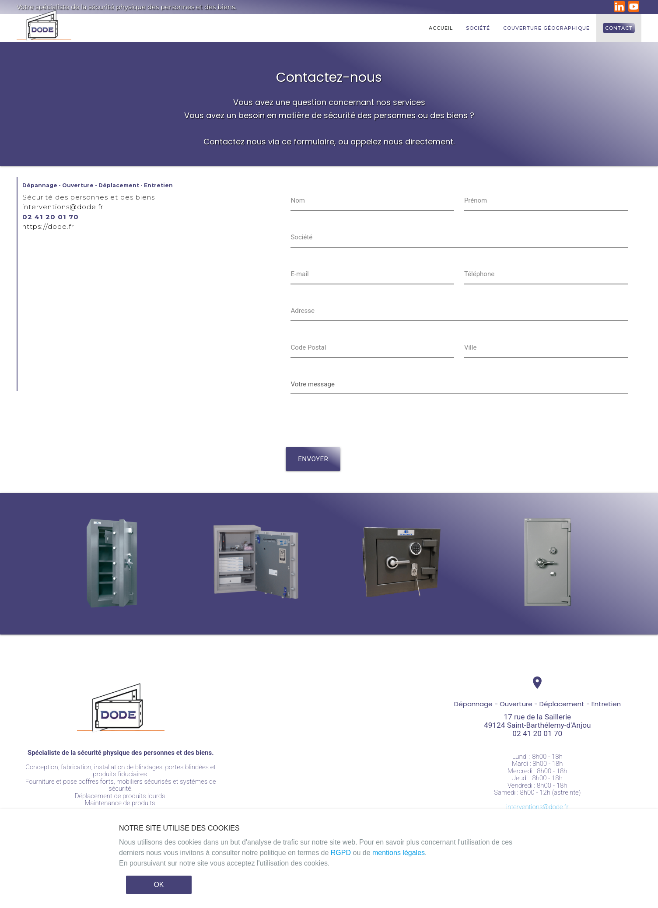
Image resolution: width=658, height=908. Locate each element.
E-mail (299, 274)
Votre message (312, 384)
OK (159, 884)
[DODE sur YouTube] (634, 10)
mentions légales (398, 852)
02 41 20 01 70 (50, 217)
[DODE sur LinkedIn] (620, 10)
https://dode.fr (48, 226)
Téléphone (479, 274)
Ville (470, 347)
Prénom (475, 200)
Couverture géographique (546, 28)
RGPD (341, 852)
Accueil (441, 28)
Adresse (302, 311)
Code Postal (308, 347)
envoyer (313, 459)
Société (478, 28)
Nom (297, 200)
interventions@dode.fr (62, 207)
